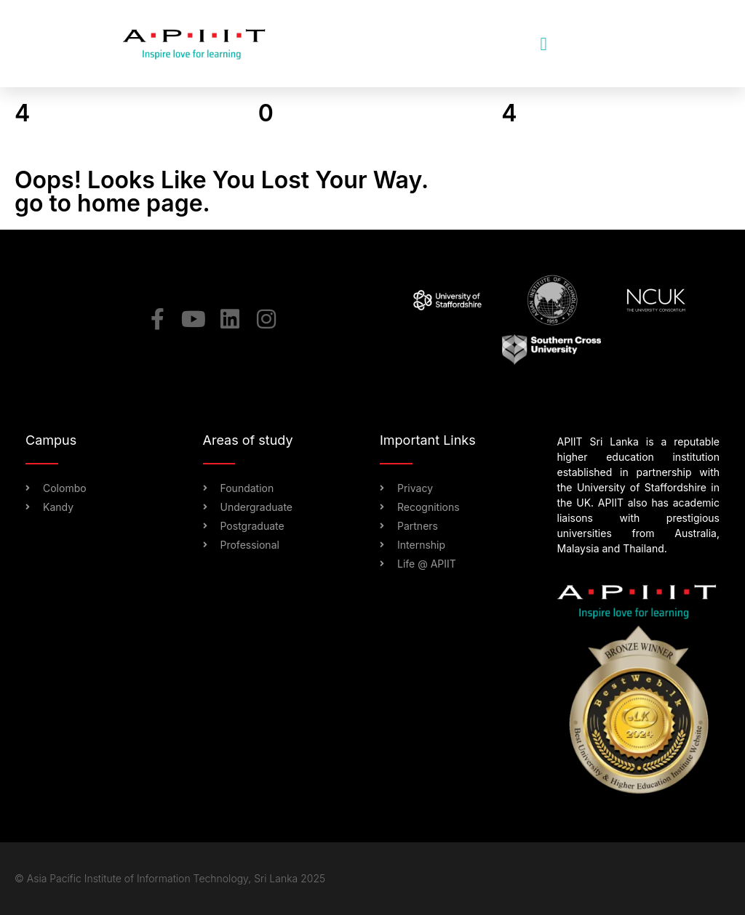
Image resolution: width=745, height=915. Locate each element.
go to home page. (112, 203)
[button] (543, 43)
